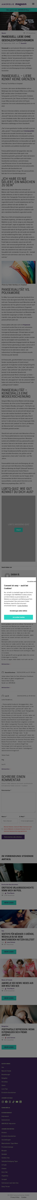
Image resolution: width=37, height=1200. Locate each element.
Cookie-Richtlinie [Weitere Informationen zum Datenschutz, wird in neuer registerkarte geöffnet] (22, 606)
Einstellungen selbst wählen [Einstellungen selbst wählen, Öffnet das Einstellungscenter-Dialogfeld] (18, 611)
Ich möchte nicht (31, 581)
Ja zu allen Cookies (19, 617)
